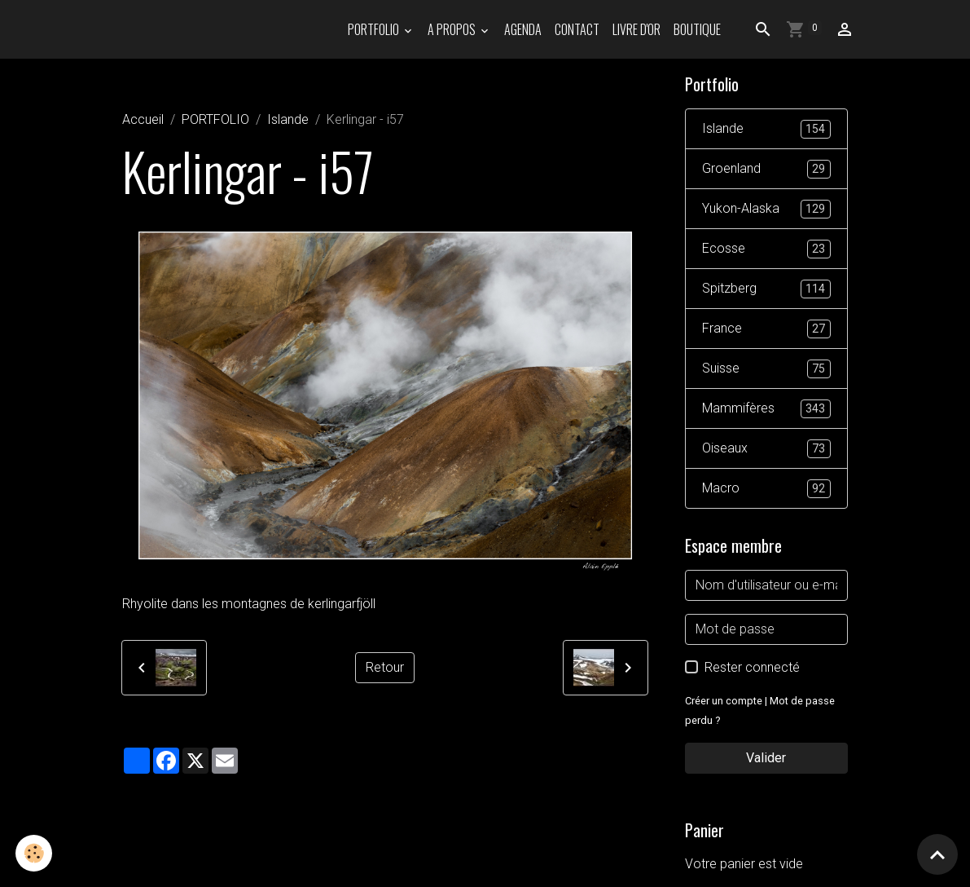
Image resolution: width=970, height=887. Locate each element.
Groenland (766, 169)
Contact (577, 29)
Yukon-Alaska (766, 209)
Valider (766, 758)
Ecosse (766, 249)
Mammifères (766, 408)
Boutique (697, 29)
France (766, 329)
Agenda (523, 29)
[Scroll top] (937, 854)
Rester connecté (752, 667)
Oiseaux (766, 448)
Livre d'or (636, 29)
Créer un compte (723, 701)
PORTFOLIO (375, 29)
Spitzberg (766, 289)
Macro (766, 488)
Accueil (143, 119)
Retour (385, 667)
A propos (453, 29)
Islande (288, 119)
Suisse (766, 369)
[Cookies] (34, 853)
